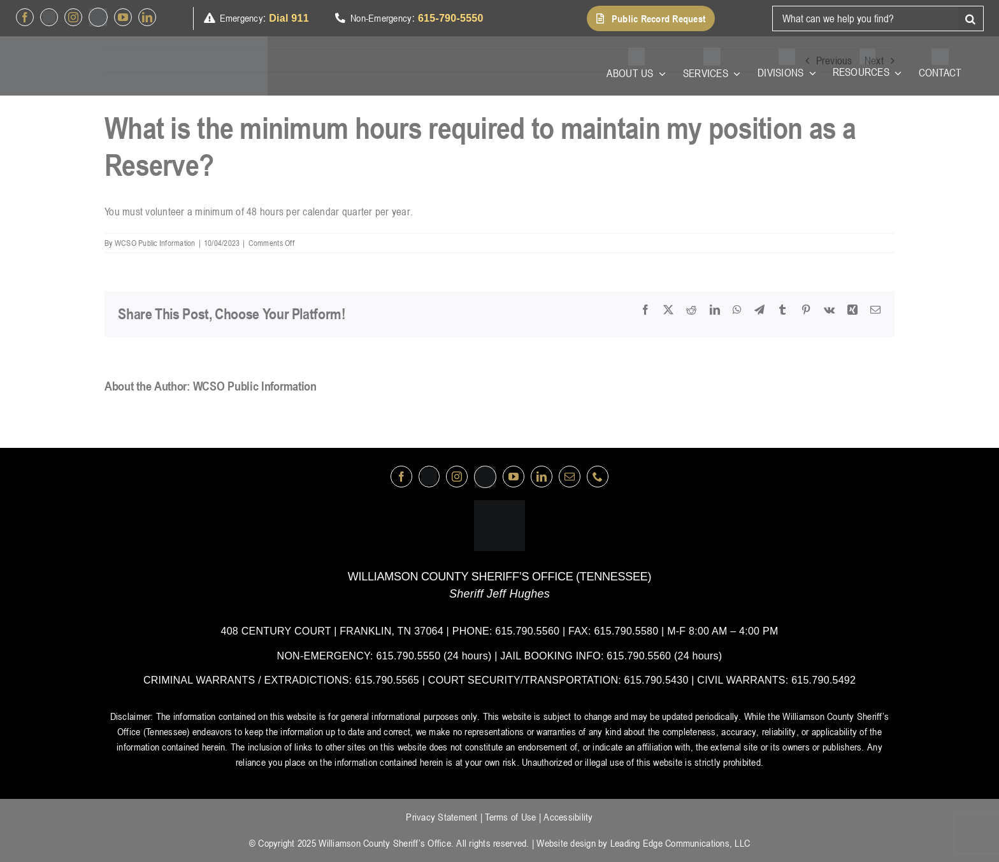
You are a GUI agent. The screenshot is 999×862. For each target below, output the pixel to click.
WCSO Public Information (155, 243)
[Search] (971, 18)
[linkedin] (147, 17)
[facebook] (25, 17)
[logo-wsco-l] (499, 505)
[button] (651, 18)
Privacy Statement (441, 816)
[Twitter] (49, 17)
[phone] (597, 476)
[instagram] (73, 17)
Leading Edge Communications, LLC (680, 843)
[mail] (569, 476)
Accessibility (568, 816)
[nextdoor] (98, 17)
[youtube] (123, 17)
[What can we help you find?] (865, 18)
